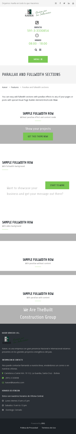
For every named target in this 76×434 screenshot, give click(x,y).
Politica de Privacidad (29, 427)
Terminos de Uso (49, 427)
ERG (43, 423)
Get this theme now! (38, 136)
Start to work (57, 185)
